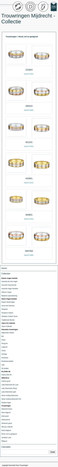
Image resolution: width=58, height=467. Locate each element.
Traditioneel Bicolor (8, 320)
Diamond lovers (6, 409)
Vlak (2, 365)
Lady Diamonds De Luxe (9, 385)
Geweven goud (6, 423)
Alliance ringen (6, 292)
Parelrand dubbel (7, 361)
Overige (4, 354)
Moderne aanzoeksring (9, 296)
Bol (2, 336)
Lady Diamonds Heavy (9, 388)
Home (4, 268)
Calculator (6, 447)
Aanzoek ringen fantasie (9, 288)
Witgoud (4, 441)
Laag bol (4, 347)
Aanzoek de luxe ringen (9, 281)
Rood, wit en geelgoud (9, 434)
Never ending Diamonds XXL (11, 399)
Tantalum (4, 309)
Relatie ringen (6, 402)
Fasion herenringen (8, 302)
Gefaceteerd (5, 420)
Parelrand (4, 358)
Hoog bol (4, 343)
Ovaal (3, 350)
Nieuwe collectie (7, 427)
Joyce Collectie (6, 326)
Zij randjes (4, 368)
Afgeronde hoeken (7, 333)
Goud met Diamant (7, 306)
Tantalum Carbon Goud (9, 316)
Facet (3, 340)
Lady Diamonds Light (8, 392)
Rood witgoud (6, 430)
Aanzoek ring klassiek (8, 285)
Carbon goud (5, 381)
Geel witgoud (5, 412)
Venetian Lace (6, 437)
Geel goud (4, 416)
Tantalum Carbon (7, 313)
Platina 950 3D (6, 375)
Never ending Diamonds (9, 395)
